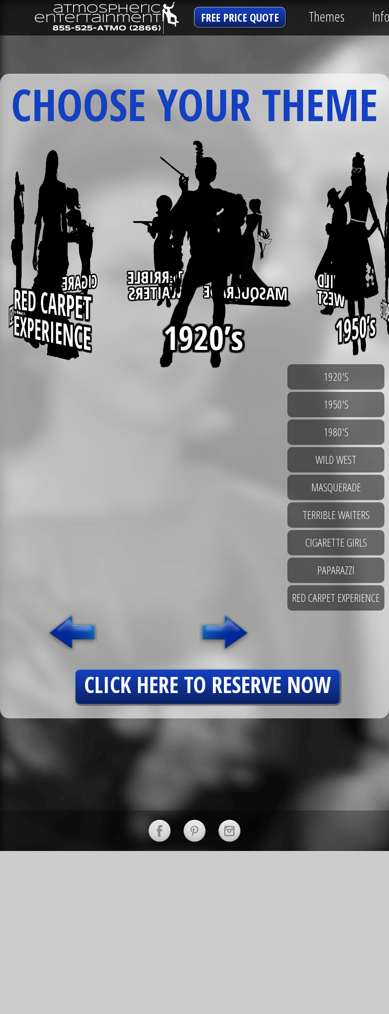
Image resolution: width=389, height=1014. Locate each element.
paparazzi (336, 569)
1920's (336, 376)
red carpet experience (336, 597)
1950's (336, 404)
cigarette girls (336, 542)
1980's (336, 431)
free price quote (240, 17)
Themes (326, 16)
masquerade (336, 487)
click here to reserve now (207, 684)
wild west (335, 459)
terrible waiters (336, 514)
